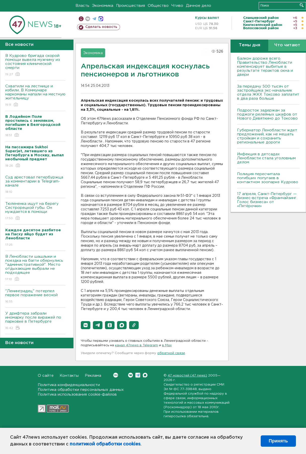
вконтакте (87, 18)
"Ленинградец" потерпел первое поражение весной (35, 296)
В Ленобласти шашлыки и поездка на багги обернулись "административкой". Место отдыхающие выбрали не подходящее (35, 268)
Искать (301, 5)
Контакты (69, 375)
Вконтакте (115, 375)
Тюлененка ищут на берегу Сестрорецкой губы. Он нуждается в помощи (35, 211)
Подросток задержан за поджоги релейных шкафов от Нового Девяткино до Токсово (267, 114)
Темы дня (249, 45)
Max (145, 375)
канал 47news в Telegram (136, 345)
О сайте (46, 375)
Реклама (93, 375)
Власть (82, 5)
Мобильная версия (81, 18)
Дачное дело (198, 5)
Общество (158, 5)
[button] (85, 325)
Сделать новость (101, 26)
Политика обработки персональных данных (81, 389)
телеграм (94, 18)
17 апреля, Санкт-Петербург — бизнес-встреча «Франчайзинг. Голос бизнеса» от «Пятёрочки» (267, 200)
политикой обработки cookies (105, 444)
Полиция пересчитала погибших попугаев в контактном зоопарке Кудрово (267, 178)
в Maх (167, 345)
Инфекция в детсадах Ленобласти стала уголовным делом (266, 158)
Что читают (287, 45)
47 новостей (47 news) (187, 375)
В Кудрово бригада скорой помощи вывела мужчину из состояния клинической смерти (35, 65)
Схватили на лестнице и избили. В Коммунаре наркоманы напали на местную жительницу (35, 96)
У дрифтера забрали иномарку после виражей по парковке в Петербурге (35, 321)
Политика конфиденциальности (69, 385)
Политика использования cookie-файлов (77, 394)
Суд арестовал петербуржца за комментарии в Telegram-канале (35, 185)
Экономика (102, 5)
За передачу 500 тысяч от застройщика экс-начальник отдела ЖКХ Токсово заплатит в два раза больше (268, 92)
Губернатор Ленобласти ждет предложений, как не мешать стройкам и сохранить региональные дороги (267, 136)
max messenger (100, 18)
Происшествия (130, 5)
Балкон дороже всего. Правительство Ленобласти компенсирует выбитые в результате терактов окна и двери (265, 66)
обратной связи (171, 353)
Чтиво (177, 5)
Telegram (137, 375)
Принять (278, 440)
